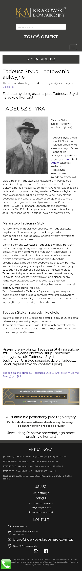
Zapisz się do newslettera (41, 503)
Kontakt (41, 520)
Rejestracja (41, 493)
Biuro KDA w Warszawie (25, 546)
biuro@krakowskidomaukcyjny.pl (43, 539)
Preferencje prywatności (41, 512)
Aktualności (41, 450)
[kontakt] (26, 97)
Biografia (8, 86)
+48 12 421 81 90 (20, 526)
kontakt (49, 437)
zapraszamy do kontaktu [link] (37, 364)
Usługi (41, 487)
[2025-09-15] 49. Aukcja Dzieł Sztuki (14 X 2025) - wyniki (29, 471)
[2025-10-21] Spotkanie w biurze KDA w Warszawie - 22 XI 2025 (33, 466)
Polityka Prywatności (41, 507)
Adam (55, 162)
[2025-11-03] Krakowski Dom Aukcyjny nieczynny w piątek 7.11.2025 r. (35, 456)
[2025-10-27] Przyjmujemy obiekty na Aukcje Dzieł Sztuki (30, 461)
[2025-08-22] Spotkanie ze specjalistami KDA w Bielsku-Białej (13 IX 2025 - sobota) (38, 477)
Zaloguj (41, 498)
